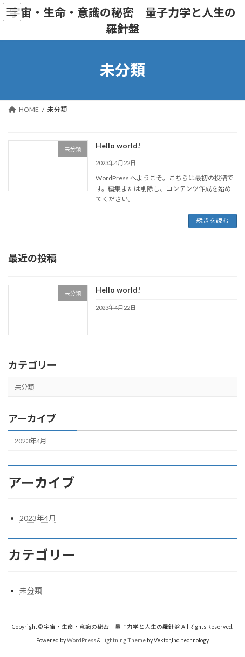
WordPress (81, 640)
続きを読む (212, 220)
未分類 (24, 387)
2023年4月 (30, 441)
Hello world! (118, 145)
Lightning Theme (124, 640)
